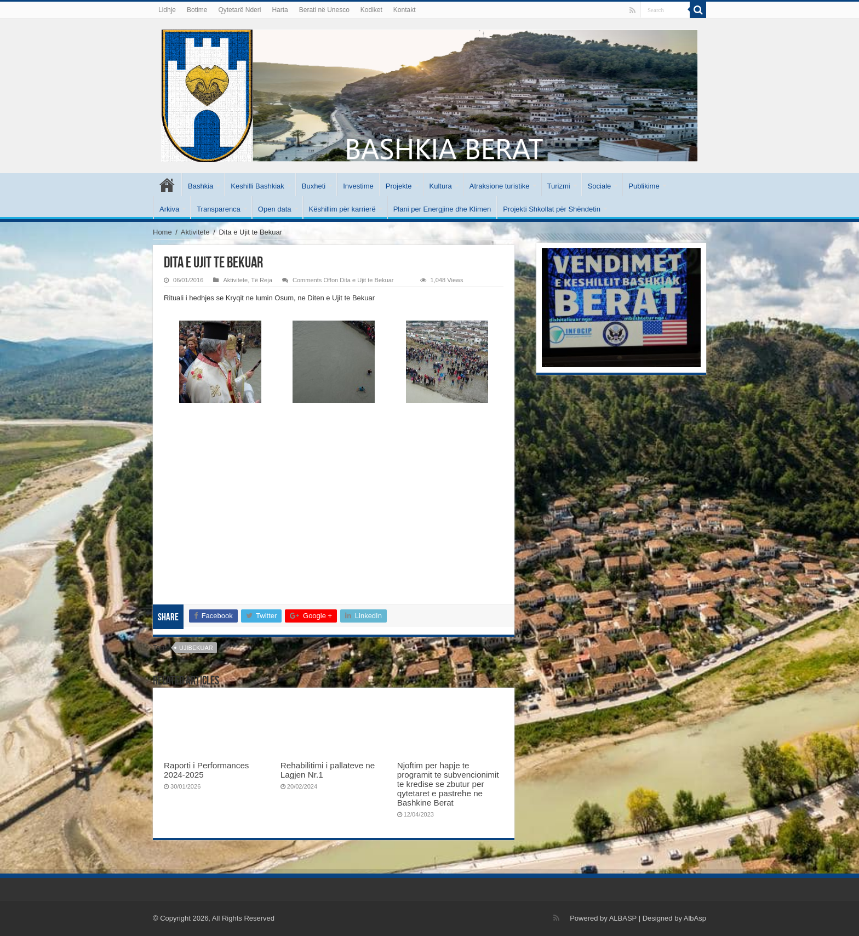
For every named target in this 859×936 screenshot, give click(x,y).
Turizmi (558, 186)
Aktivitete (195, 232)
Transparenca (218, 209)
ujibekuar (196, 647)
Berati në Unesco (324, 10)
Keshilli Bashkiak (257, 186)
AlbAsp (695, 918)
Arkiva (169, 209)
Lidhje (167, 10)
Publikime (643, 186)
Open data (274, 209)
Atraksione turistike (499, 186)
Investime (358, 186)
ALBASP (623, 918)
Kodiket (371, 10)
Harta (280, 10)
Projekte (399, 186)
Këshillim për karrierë (342, 209)
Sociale (599, 186)
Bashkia (200, 186)
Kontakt (404, 10)
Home (162, 232)
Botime (197, 10)
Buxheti (313, 186)
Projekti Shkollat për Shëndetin (551, 209)
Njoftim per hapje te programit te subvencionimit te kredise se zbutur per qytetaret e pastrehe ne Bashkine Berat (448, 784)
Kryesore (167, 184)
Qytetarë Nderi (239, 10)
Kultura (441, 186)
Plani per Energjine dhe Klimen (442, 209)
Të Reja (261, 280)
